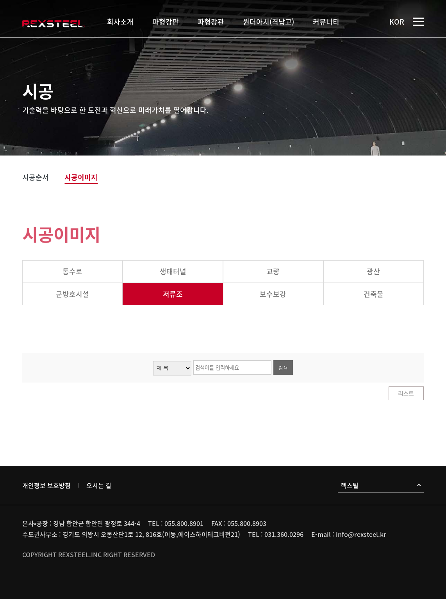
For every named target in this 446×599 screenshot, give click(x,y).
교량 (273, 271)
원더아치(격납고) (268, 21)
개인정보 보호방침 (46, 485)
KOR (396, 21)
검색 (283, 367)
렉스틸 (381, 485)
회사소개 (120, 21)
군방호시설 (72, 294)
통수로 (72, 271)
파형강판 (165, 21)
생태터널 (173, 271)
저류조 (173, 294)
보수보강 (273, 294)
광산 (373, 271)
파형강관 (211, 21)
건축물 (374, 294)
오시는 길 (98, 485)
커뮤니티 (326, 21)
